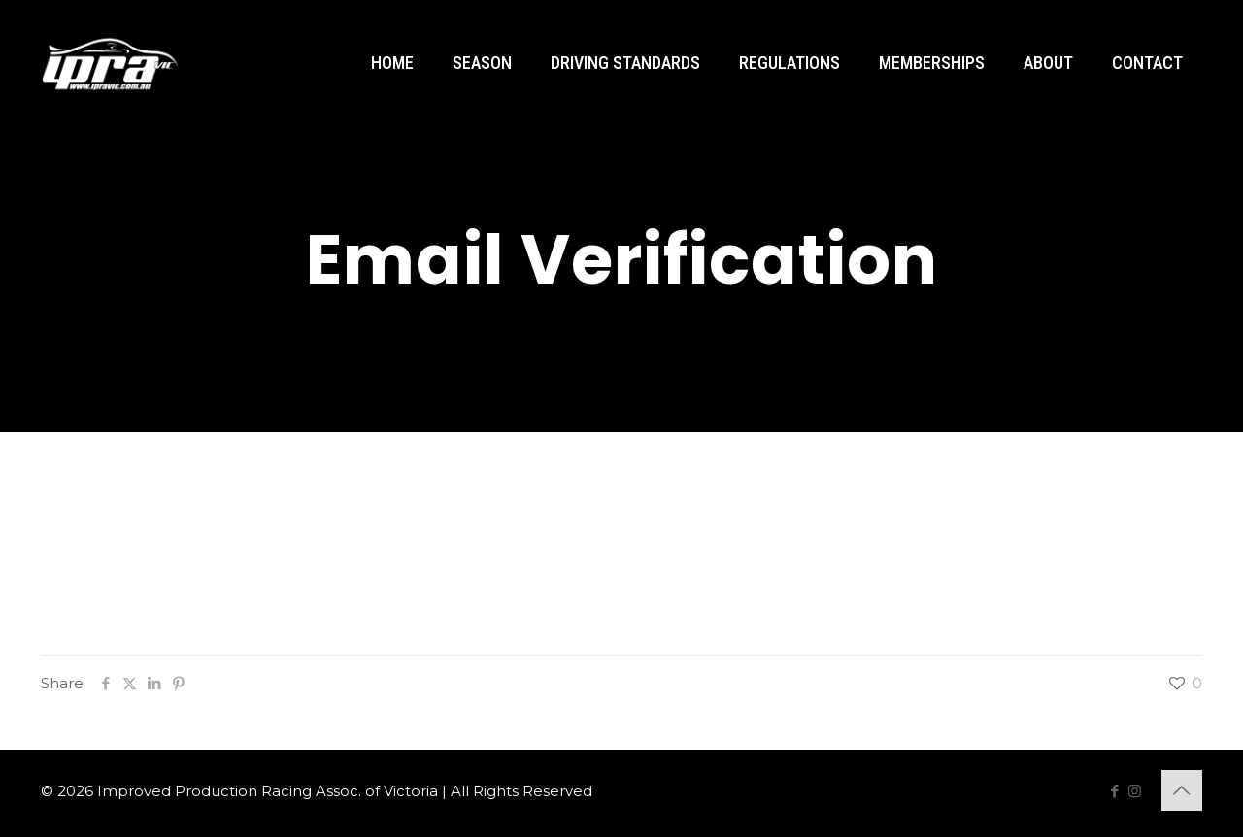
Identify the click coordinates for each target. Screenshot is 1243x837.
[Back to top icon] (1181, 790)
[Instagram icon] (1134, 791)
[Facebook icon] (1114, 791)
